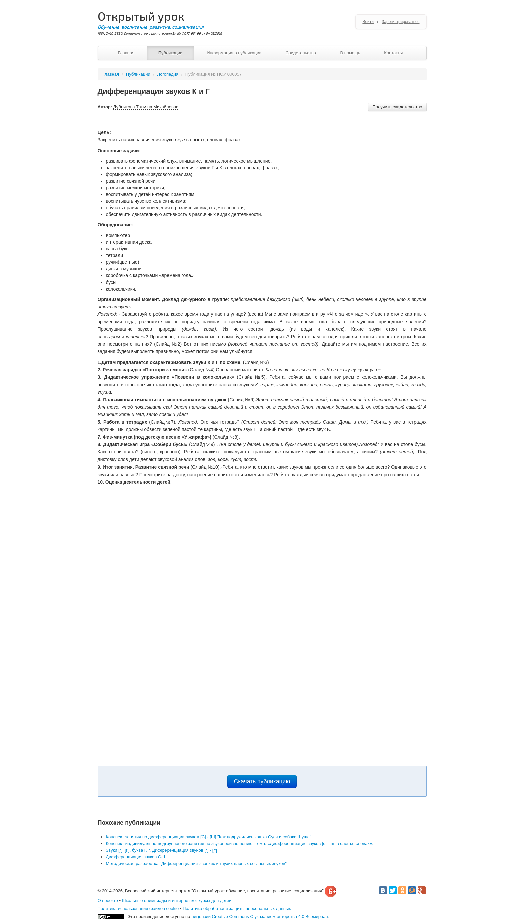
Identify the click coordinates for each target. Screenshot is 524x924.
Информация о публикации (234, 52)
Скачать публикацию (262, 781)
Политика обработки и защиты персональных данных (237, 908)
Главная (126, 52)
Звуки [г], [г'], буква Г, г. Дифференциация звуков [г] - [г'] (161, 850)
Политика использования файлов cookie (138, 908)
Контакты (393, 52)
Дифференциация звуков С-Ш (136, 856)
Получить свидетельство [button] (397, 106)
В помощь (350, 52)
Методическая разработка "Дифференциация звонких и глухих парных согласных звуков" (196, 863)
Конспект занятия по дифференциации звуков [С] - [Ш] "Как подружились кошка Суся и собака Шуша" (208, 836)
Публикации (170, 52)
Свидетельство (300, 52)
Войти (368, 21)
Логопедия (167, 74)
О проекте (108, 900)
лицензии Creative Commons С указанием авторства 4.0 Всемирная (259, 916)
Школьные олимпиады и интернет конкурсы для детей (177, 900)
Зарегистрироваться (400, 21)
